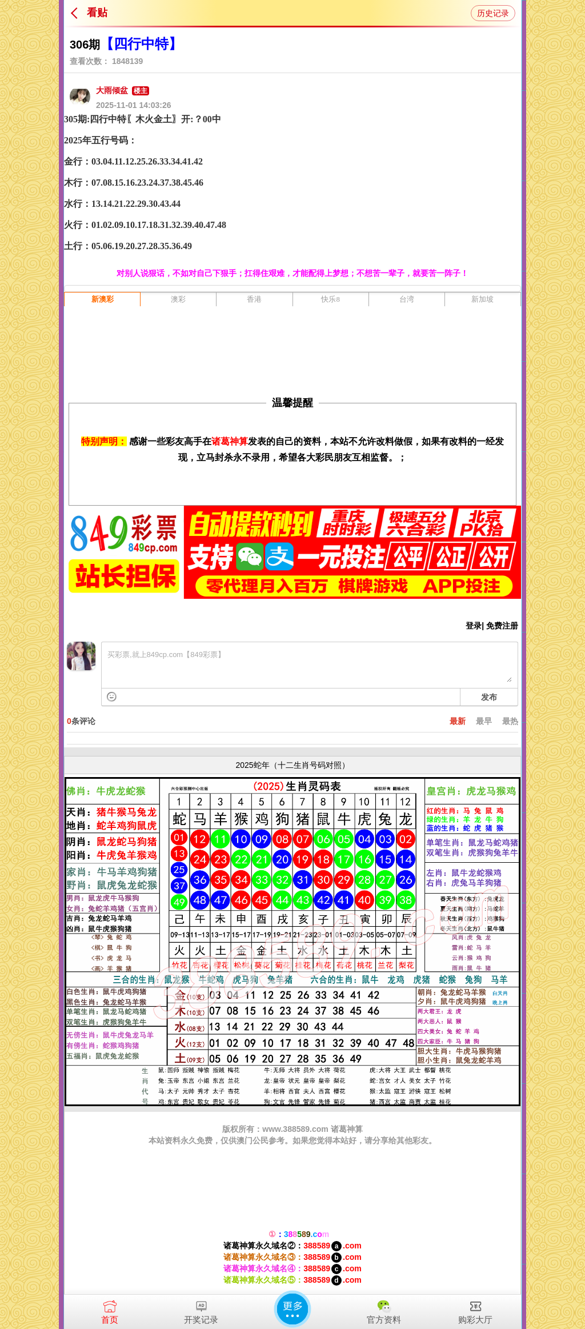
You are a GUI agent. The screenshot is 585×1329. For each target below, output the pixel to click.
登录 (474, 625)
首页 (109, 1309)
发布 (489, 697)
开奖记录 (201, 1309)
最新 (458, 721)
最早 (484, 721)
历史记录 (493, 13)
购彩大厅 (475, 1309)
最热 (510, 721)
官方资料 (384, 1309)
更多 (292, 1309)
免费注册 (502, 625)
